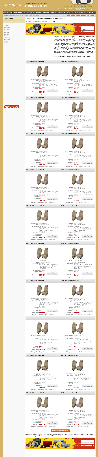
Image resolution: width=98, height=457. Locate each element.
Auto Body (53, 12)
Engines (9, 12)
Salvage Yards (90, 12)
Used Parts (28, 21)
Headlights (38, 12)
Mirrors (32, 12)
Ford (49, 21)
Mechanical (70, 12)
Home (4, 12)
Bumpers (26, 12)
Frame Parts (61, 12)
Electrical (77, 12)
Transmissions (18, 12)
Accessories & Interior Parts (40, 21)
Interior (83, 12)
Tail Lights (46, 12)
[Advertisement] (11, 74)
